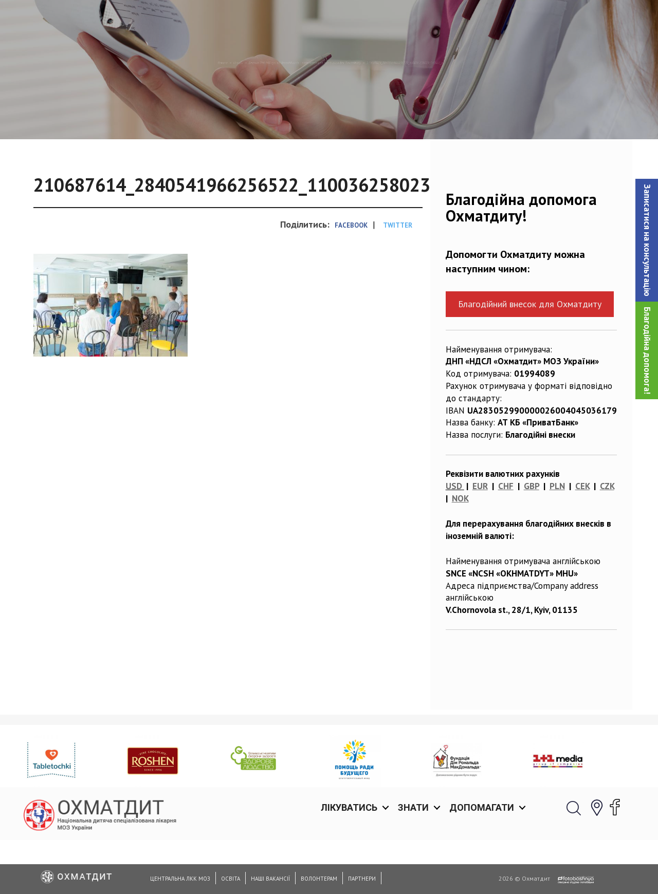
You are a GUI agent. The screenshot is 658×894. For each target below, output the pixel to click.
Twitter (397, 278)
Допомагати (481, 20)
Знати (413, 20)
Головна (25, 115)
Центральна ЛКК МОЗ (180, 878)
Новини (69, 115)
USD (454, 539)
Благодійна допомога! (647, 350)
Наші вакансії (270, 878)
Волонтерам (319, 878)
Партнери (362, 878)
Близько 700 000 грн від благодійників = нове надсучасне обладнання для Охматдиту (259, 115)
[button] (646, 240)
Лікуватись (349, 20)
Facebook (351, 278)
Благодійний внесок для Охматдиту (529, 357)
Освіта (230, 878)
